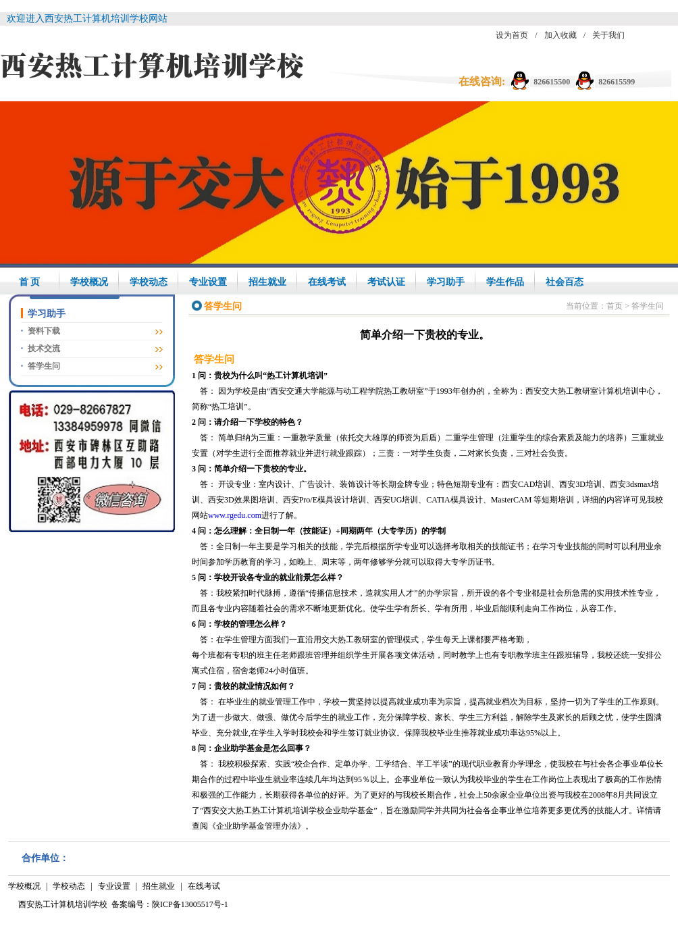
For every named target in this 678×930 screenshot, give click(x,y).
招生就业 (267, 282)
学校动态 (148, 282)
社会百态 (564, 282)
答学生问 (44, 366)
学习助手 (446, 282)
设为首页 (512, 35)
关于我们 (608, 35)
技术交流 (44, 348)
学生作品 (505, 282)
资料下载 (44, 331)
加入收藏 (560, 35)
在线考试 (327, 282)
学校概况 (89, 282)
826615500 (551, 81)
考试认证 (386, 282)
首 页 (30, 282)
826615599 (616, 81)
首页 (614, 306)
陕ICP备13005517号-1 (190, 904)
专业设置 (208, 282)
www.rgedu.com (234, 515)
